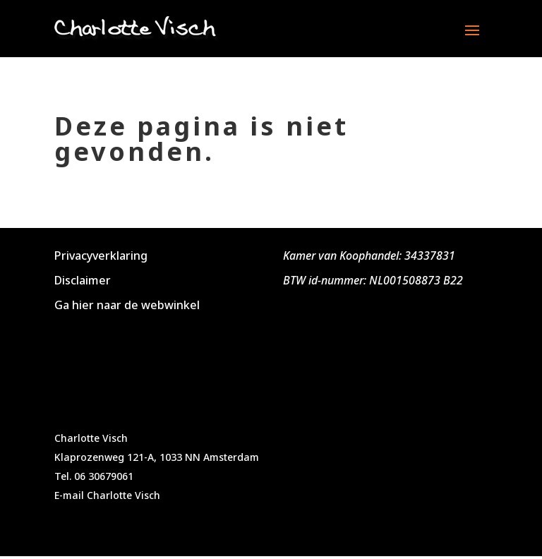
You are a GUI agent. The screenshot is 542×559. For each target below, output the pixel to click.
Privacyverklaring (100, 255)
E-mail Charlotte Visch (107, 495)
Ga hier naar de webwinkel (127, 305)
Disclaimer (82, 280)
